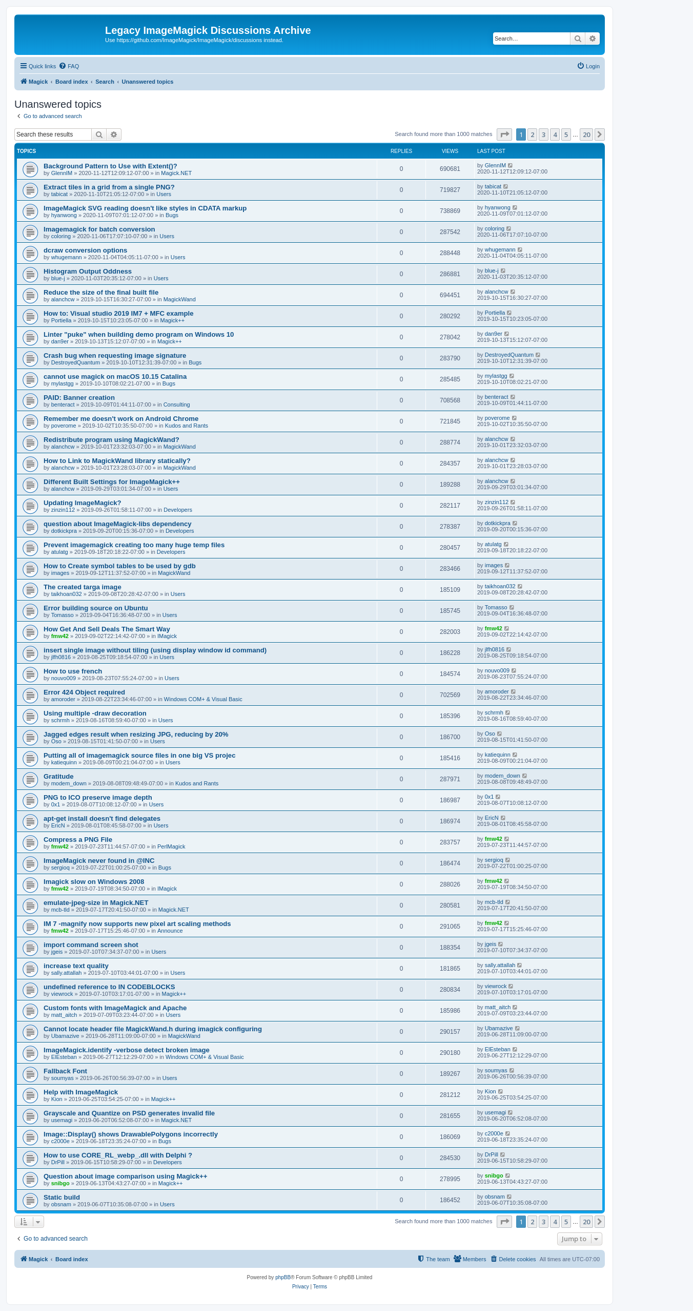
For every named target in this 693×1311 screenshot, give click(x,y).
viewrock (62, 994)
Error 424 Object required (84, 692)
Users (163, 194)
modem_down (69, 783)
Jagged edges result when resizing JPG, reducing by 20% (136, 734)
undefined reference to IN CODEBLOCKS (109, 987)
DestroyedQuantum (75, 362)
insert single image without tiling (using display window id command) (155, 650)
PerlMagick (171, 846)
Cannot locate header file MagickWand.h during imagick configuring (153, 1029)
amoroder (63, 699)
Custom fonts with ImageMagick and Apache (115, 1008)
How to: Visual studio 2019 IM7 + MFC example (119, 313)
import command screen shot (91, 945)
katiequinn (64, 762)
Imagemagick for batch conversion (99, 229)
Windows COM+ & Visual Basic (203, 699)
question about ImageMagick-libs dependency (118, 524)
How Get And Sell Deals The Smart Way (107, 629)
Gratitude (59, 776)
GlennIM (62, 173)
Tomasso (62, 615)
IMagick (167, 636)
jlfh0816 (61, 657)
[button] (504, 134)
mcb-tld (60, 910)
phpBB (283, 1277)
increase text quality (76, 966)
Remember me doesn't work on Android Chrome (121, 418)
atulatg (59, 552)
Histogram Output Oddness (88, 271)
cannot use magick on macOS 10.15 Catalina (115, 376)
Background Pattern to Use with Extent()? (110, 166)
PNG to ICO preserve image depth (98, 797)
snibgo (60, 1183)
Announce (170, 931)
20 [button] (586, 134)
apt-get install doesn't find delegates (102, 818)
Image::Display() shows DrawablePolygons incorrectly (131, 1134)
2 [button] (532, 134)
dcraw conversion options (85, 250)
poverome (63, 425)
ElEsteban (64, 1057)
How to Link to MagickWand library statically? (117, 461)
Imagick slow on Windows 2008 (94, 881)
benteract (63, 404)
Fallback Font (65, 1071)
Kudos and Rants (186, 425)
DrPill (58, 1162)
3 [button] (543, 134)
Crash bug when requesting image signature (115, 355)
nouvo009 (63, 678)
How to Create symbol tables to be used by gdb (120, 566)
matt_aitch (64, 1015)
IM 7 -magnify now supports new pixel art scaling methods (137, 924)
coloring (61, 236)
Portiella (61, 320)
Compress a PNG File (78, 839)
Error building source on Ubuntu (96, 608)
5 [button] (566, 134)
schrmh (60, 720)
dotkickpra (64, 531)
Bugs (172, 215)
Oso (56, 741)
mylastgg (62, 383)
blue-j (58, 278)
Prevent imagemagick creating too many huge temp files (134, 545)
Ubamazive (65, 1036)
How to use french (73, 671)
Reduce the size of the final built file (101, 292)
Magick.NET (176, 173)
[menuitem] (68, 66)
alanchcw (63, 299)
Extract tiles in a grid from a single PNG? (109, 187)
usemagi (62, 1120)
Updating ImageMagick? (82, 503)
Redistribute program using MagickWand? (111, 440)
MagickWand (180, 299)
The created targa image (82, 587)
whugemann (66, 257)
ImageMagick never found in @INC (99, 860)
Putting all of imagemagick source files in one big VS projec (139, 755)
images (60, 573)
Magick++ (172, 320)
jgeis (57, 952)
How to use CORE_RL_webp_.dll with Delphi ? (118, 1155)
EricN (58, 825)
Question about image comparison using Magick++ (126, 1176)
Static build (62, 1197)
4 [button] (555, 134)
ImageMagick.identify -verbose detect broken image (127, 1050)
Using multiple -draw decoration (95, 713)
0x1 (55, 804)
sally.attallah (66, 973)
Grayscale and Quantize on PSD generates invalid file (129, 1113)
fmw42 (60, 636)
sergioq (60, 867)
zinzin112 (63, 510)
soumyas (62, 1078)
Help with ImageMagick (81, 1092)
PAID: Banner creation (79, 397)
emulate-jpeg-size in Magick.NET (96, 903)
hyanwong (64, 215)
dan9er (60, 341)
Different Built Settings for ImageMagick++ (112, 482)
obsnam (61, 1204)
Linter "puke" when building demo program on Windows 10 (139, 334)
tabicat (59, 194)
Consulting (177, 404)
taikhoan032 (66, 594)
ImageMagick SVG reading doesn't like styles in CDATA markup (145, 208)
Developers (178, 510)
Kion (57, 1099)
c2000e (60, 1141)
